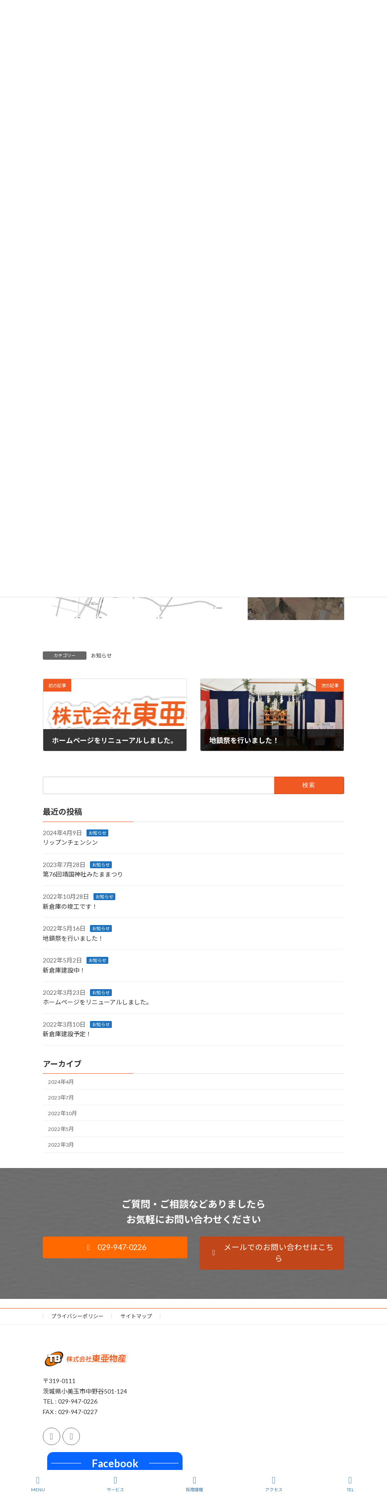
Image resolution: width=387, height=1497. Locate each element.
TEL (350, 1484)
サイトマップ (136, 1316)
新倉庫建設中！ (64, 970)
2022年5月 (61, 1129)
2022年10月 (62, 1113)
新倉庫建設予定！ (67, 1034)
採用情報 (194, 1484)
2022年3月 (61, 1144)
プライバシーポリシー (77, 1316)
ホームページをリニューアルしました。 (97, 1002)
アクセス (274, 1484)
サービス (115, 1484)
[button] (115, 1247)
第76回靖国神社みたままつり (83, 874)
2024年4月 (61, 1081)
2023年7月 (61, 1097)
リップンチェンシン (70, 842)
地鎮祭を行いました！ (73, 938)
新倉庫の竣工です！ (70, 906)
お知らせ (101, 655)
